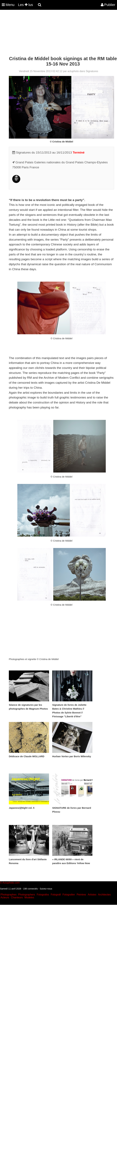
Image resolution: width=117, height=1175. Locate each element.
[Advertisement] (58, 33)
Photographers (26, 894)
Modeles (29, 897)
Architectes (104, 894)
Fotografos (43, 894)
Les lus (25, 5)
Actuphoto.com (11, 882)
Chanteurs (17, 897)
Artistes (92, 894)
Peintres (81, 894)
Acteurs (4, 897)
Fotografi (56, 894)
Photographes (8, 894)
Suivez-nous (46, 888)
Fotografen (69, 894)
